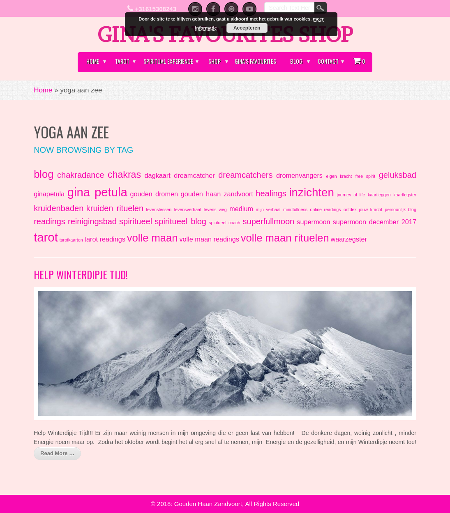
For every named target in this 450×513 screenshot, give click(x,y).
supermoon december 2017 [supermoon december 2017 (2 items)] (374, 221)
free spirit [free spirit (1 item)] (365, 176)
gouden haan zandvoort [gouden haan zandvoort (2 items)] (217, 194)
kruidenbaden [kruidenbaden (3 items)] (58, 208)
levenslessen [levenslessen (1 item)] (159, 209)
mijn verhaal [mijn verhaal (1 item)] (268, 209)
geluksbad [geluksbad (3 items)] (397, 174)
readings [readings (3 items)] (49, 221)
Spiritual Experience (168, 61)
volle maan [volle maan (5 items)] (152, 238)
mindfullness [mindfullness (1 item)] (295, 209)
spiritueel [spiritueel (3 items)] (135, 221)
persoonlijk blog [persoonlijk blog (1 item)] (400, 209)
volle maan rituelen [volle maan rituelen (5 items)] (285, 238)
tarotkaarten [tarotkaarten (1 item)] (71, 239)
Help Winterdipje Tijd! (81, 274)
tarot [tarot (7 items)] (46, 237)
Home (92, 61)
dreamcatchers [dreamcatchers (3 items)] (245, 174)
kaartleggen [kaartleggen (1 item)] (379, 194)
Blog (296, 61)
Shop (214, 61)
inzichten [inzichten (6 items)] (311, 192)
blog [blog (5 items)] (43, 174)
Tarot (122, 61)
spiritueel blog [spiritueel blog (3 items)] (180, 221)
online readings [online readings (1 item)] (325, 209)
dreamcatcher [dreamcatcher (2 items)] (194, 175)
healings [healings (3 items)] (271, 193)
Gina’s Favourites (255, 61)
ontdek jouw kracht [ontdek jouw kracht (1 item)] (363, 209)
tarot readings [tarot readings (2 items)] (104, 239)
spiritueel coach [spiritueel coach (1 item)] (224, 222)
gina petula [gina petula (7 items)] (97, 192)
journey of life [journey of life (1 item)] (351, 194)
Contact (328, 61)
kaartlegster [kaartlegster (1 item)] (404, 194)
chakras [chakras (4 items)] (124, 174)
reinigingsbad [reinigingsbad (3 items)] (92, 221)
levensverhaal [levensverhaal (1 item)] (187, 209)
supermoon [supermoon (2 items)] (313, 221)
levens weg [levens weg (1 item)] (215, 209)
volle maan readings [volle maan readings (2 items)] (209, 239)
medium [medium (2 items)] (241, 208)
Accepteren (246, 28)
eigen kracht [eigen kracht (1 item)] (339, 176)
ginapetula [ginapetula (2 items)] (49, 194)
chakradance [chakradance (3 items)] (80, 174)
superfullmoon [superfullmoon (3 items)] (269, 221)
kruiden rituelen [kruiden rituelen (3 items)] (114, 208)
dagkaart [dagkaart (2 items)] (158, 175)
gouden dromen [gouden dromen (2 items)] (154, 194)
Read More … (57, 453)
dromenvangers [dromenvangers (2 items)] (299, 175)
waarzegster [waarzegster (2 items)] (348, 239)
